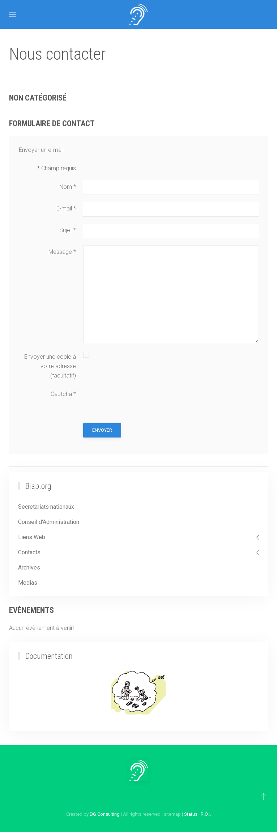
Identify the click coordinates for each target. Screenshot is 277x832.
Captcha (63, 394)
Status (190, 814)
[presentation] (138, 402)
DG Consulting (105, 814)
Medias (27, 582)
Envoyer (102, 430)
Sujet (67, 230)
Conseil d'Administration (48, 522)
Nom (67, 186)
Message (62, 251)
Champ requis (56, 168)
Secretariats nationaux (46, 506)
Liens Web (31, 537)
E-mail (66, 208)
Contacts (29, 552)
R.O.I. (206, 814)
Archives (29, 567)
